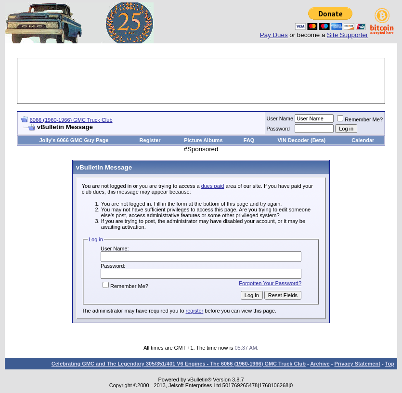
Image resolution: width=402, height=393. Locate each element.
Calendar (362, 140)
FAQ (249, 140)
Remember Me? (360, 119)
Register (150, 140)
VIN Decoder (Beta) (302, 140)
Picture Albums (203, 140)
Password (278, 128)
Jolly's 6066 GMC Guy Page (73, 140)
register (195, 311)
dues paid (212, 186)
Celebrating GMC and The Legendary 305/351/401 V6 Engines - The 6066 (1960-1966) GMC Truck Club (179, 364)
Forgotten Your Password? (270, 283)
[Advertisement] (201, 81)
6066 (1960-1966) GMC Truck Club (71, 120)
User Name (280, 118)
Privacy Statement (357, 364)
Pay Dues (274, 35)
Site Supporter (347, 35)
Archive (319, 364)
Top (389, 364)
